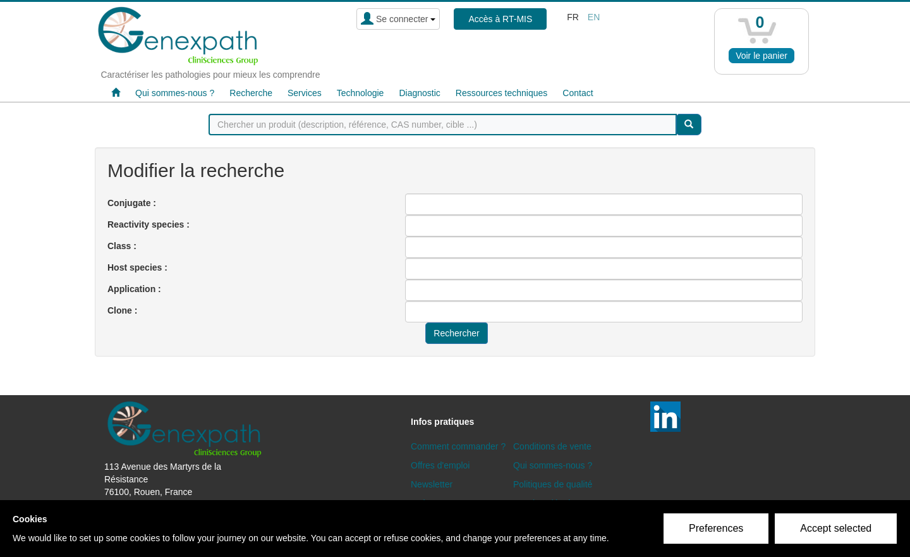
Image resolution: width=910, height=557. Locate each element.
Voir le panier (761, 56)
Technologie (360, 93)
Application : (134, 289)
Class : (121, 246)
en (594, 17)
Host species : (137, 267)
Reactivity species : (148, 224)
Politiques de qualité (552, 484)
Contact (577, 93)
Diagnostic (419, 93)
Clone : (122, 310)
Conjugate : (131, 203)
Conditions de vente (552, 446)
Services (305, 93)
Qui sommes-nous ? (174, 93)
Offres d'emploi (440, 465)
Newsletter (431, 484)
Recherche (250, 93)
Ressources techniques (502, 93)
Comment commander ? (458, 446)
